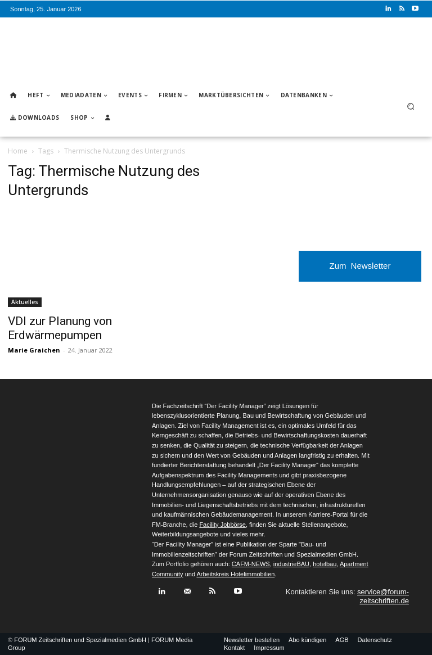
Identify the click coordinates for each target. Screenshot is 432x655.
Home (18, 151)
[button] (411, 107)
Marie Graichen (34, 350)
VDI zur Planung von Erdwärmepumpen (60, 328)
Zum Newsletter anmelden (360, 271)
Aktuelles (24, 302)
